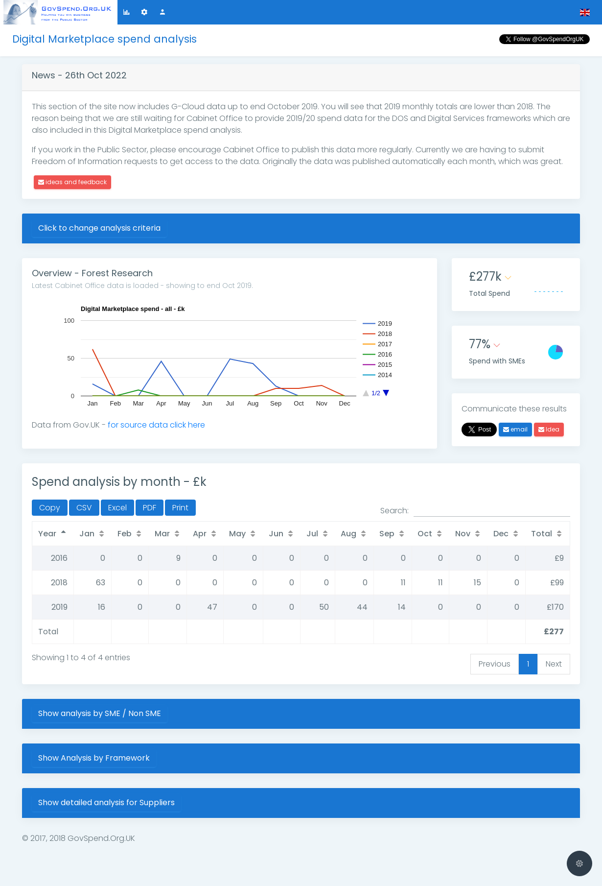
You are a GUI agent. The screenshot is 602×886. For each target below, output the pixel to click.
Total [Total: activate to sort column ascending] (541, 533)
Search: (475, 510)
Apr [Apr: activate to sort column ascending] (200, 533)
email (515, 429)
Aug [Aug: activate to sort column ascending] (348, 533)
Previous (494, 664)
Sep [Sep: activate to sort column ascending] (386, 533)
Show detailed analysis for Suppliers (106, 802)
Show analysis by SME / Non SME (99, 713)
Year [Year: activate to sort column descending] (47, 533)
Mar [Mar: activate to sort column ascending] (162, 533)
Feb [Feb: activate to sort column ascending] (124, 533)
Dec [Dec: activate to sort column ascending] (501, 533)
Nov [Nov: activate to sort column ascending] (462, 533)
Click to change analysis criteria (99, 228)
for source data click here (156, 425)
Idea (548, 429)
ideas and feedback (72, 182)
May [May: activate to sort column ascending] (237, 533)
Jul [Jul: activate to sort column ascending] (312, 533)
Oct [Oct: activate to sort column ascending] (424, 533)
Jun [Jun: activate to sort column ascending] (276, 533)
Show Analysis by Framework (94, 758)
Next (554, 664)
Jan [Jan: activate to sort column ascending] (86, 533)
